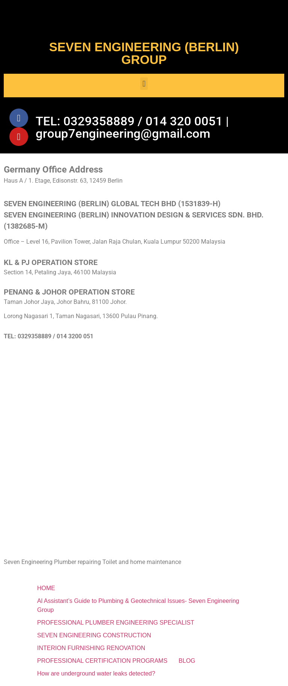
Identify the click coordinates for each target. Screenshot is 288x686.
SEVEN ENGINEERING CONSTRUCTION (94, 635)
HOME (46, 588)
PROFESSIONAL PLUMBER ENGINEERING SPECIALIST (115, 622)
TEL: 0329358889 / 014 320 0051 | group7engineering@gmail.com (132, 127)
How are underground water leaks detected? (96, 673)
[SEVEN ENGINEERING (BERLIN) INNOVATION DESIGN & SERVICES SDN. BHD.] (144, 409)
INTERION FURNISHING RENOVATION (91, 648)
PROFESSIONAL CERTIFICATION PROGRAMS (102, 661)
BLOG (186, 661)
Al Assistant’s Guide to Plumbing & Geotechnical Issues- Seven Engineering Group (138, 605)
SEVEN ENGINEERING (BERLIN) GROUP (144, 53)
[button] (143, 83)
